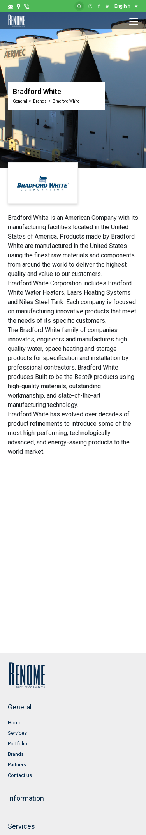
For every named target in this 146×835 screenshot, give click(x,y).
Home (14, 722)
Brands (40, 101)
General (20, 101)
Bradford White (66, 101)
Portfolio (17, 744)
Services (17, 733)
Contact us (20, 775)
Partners (17, 765)
